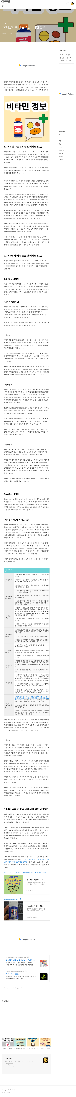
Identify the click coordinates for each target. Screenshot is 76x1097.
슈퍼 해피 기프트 (12, 974)
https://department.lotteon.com (15, 971)
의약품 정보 (62, 150)
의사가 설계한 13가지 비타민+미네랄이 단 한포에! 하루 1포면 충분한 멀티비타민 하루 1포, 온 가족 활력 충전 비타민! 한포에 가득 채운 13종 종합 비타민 (21, 964)
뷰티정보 (61, 156)
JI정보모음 (5, 1)
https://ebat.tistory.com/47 (12, 899)
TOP (72, 1090)
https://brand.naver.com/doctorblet (16, 957)
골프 (60, 144)
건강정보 (61, 147)
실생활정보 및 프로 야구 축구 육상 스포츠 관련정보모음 (19, 1061)
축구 (60, 141)
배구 (60, 134)
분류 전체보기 (62, 131)
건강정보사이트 (65, 58)
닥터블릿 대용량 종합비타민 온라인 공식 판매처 (20, 960)
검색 (67, 3)
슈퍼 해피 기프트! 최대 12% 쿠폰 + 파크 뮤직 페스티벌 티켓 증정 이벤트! (21, 977)
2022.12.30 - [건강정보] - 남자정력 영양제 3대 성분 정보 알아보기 (26, 872)
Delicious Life (65, 61)
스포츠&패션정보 (66, 55)
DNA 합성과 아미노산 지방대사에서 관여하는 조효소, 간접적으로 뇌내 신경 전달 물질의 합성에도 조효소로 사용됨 (32, 698)
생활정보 (61, 153)
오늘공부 (61, 159)
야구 (60, 138)
